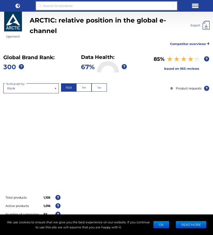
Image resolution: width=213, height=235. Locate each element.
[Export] (200, 25)
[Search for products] (106, 5)
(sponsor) (13, 36)
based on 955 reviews (181, 68)
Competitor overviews (190, 43)
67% (88, 66)
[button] (17, 6)
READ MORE (191, 224)
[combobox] (7, 88)
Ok (161, 224)
